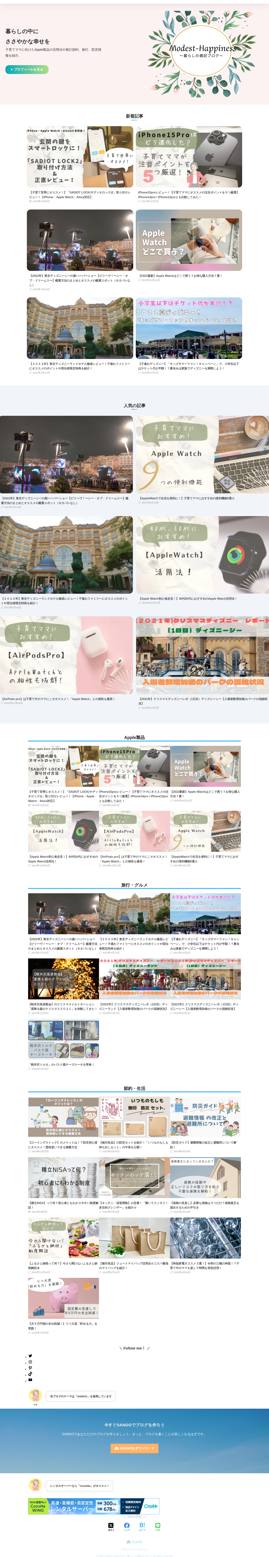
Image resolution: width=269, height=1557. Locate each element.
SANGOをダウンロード (134, 1448)
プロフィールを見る (28, 69)
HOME (135, 1542)
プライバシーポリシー (134, 1549)
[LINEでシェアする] (157, 1527)
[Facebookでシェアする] (127, 1527)
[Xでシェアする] (111, 1527)
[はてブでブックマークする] (142, 1527)
